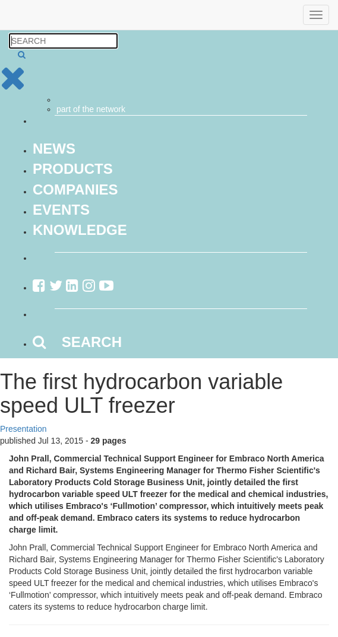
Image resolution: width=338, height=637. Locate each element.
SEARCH (77, 342)
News (54, 149)
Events (61, 210)
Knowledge (80, 230)
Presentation (23, 429)
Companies (75, 189)
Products (73, 169)
